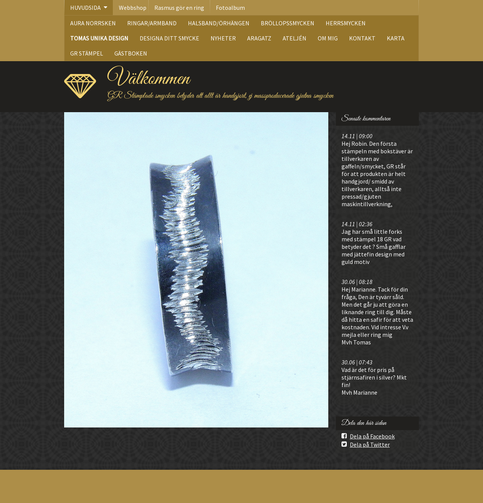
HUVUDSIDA (85, 7)
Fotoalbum (230, 7)
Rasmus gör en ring (179, 7)
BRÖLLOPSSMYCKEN (287, 23)
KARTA (396, 38)
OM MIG (328, 38)
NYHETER (223, 38)
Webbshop (132, 7)
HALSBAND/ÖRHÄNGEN (218, 23)
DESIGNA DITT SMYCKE (169, 38)
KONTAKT (362, 38)
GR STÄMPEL (86, 53)
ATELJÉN (294, 38)
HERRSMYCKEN (346, 23)
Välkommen (148, 79)
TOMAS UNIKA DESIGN (99, 38)
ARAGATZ (259, 38)
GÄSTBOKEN (130, 53)
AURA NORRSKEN (93, 23)
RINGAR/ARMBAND (152, 23)
